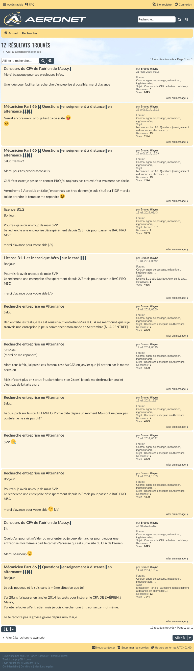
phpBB (23, 656)
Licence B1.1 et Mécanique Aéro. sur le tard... (161, 278)
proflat (12, 663)
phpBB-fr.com (23, 659)
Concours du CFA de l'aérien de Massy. (166, 86)
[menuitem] (30, 5)
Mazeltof (28, 663)
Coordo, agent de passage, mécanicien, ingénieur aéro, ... (158, 82)
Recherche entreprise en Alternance (164, 324)
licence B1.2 (151, 227)
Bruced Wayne (149, 68)
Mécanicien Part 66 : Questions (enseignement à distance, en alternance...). (162, 129)
